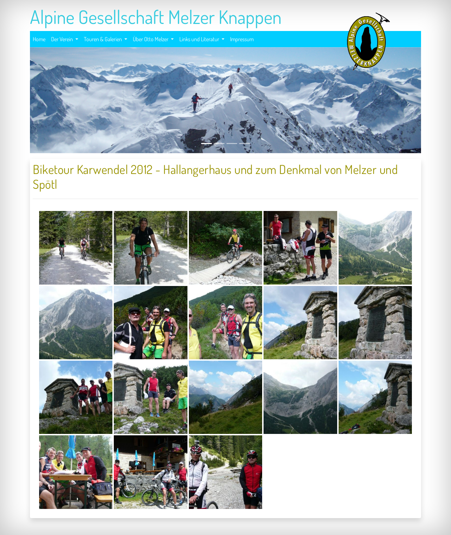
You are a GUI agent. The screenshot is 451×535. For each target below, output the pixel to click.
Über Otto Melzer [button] (151, 39)
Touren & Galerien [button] (103, 39)
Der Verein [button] (62, 39)
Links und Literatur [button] (199, 39)
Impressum (242, 38)
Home (39, 38)
